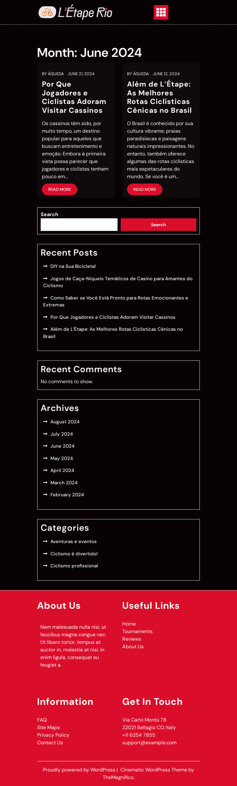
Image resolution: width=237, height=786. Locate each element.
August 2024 (64, 422)
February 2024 (67, 495)
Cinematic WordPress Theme (154, 769)
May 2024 (61, 458)
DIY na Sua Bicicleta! (73, 266)
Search (49, 214)
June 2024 (62, 446)
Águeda (56, 73)
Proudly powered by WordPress (80, 769)
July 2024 (61, 434)
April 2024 (62, 470)
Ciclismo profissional (74, 566)
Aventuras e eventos (73, 541)
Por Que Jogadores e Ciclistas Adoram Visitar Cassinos (74, 97)
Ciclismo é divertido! (74, 554)
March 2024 (64, 483)
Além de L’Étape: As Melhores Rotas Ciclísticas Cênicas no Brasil (159, 97)
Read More (59, 189)
